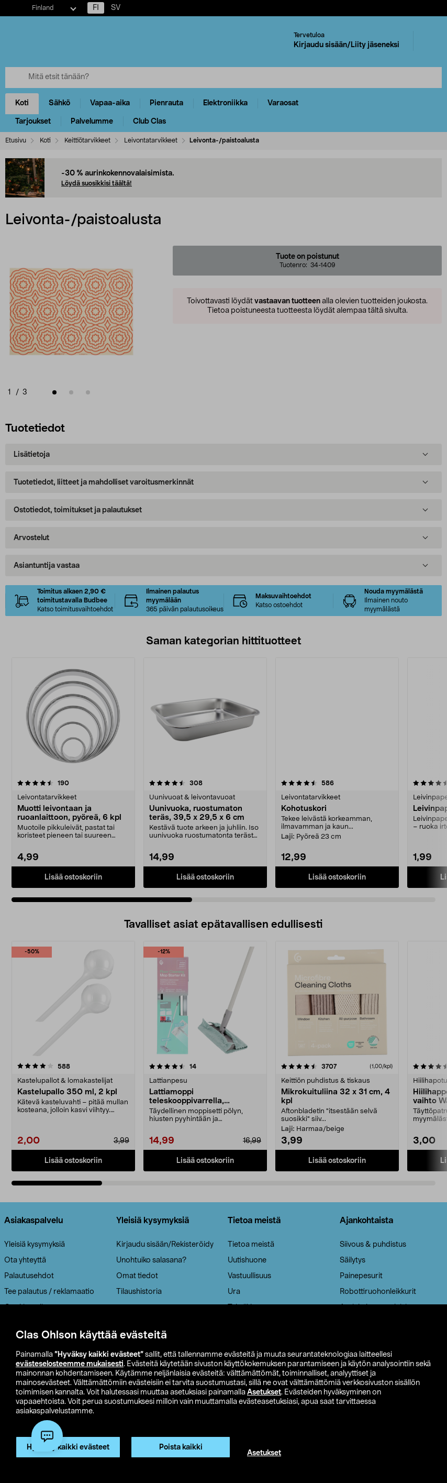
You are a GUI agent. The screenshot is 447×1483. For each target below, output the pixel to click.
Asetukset (264, 1392)
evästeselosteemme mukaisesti (70, 1364)
